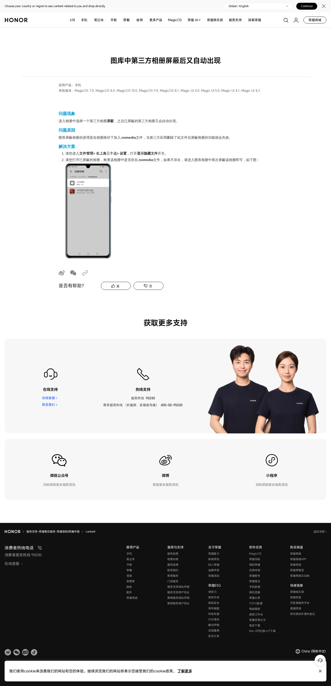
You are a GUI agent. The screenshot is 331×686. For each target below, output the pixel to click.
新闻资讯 (213, 559)
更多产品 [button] (155, 20)
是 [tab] (118, 286)
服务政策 (172, 553)
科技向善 (213, 614)
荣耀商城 (314, 20)
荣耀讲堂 (295, 597)
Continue (307, 6)
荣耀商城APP (298, 559)
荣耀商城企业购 (299, 575)
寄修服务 (172, 575)
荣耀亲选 (131, 598)
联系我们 (48, 405)
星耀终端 (295, 608)
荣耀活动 (213, 575)
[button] (16, 652)
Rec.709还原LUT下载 (262, 631)
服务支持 (235, 20)
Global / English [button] (238, 6)
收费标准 (172, 559)
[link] (8, 652)
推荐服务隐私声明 (178, 598)
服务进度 (172, 564)
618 (72, 20)
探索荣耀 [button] (254, 20)
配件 (129, 592)
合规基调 (213, 630)
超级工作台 (256, 614)
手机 (84, 20)
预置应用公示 (257, 620)
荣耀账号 (254, 575)
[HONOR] (15, 531)
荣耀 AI (194, 20)
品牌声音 (213, 570)
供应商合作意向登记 (302, 614)
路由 (129, 586)
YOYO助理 (256, 603)
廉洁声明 (213, 625)
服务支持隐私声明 (178, 586)
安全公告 (213, 636)
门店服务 (172, 581)
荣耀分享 (254, 598)
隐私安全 (213, 603)
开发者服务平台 (299, 603)
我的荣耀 (254, 564)
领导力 (212, 592)
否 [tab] (150, 286)
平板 (113, 20)
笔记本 (99, 20)
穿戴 (126, 20)
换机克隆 (254, 592)
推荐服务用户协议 (178, 603)
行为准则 (213, 619)
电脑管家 (254, 609)
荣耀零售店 (297, 570)
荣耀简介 (213, 553)
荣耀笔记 (254, 581)
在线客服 (48, 398)
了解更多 (184, 671)
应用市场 (254, 570)
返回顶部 (319, 531)
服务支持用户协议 (178, 592)
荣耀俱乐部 (215, 20)
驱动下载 (254, 625)
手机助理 (254, 586)
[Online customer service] (320, 660)
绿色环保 (213, 597)
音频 (139, 20)
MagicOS (175, 20)
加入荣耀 (213, 564)
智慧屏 (130, 581)
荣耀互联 (254, 559)
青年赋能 (213, 608)
